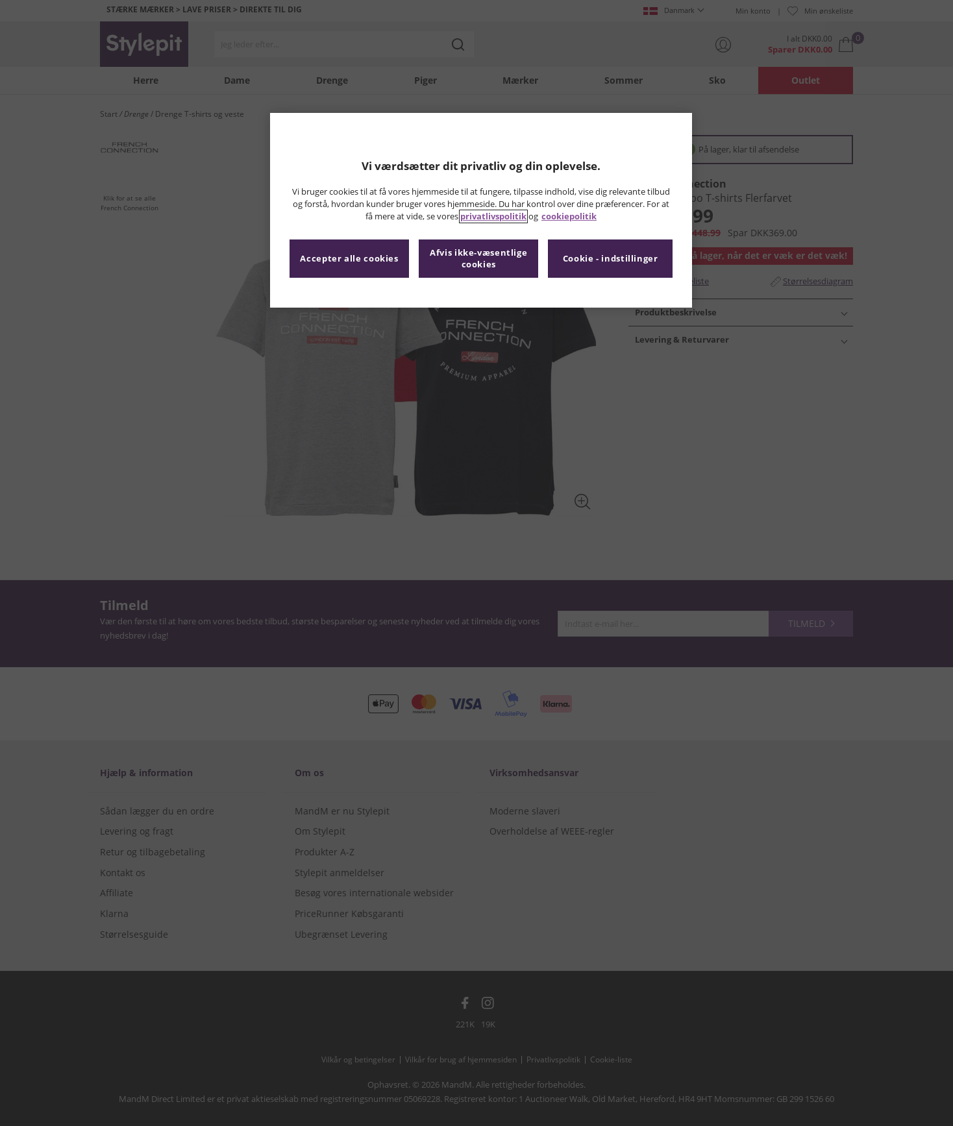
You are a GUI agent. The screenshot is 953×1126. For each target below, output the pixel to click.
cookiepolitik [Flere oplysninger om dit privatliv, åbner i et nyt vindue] (569, 216)
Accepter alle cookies (349, 258)
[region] (481, 210)
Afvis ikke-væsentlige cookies (478, 258)
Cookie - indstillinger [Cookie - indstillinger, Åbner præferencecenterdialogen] (610, 258)
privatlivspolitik (493, 216)
